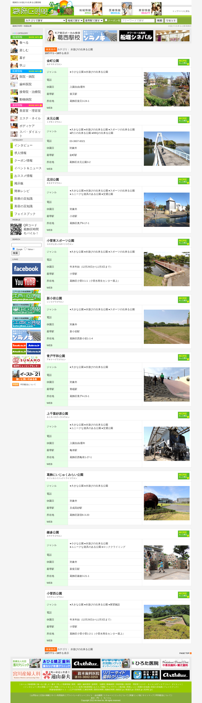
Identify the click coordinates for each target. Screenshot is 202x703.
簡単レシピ (22, 191)
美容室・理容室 (30, 110)
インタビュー (23, 145)
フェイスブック (25, 213)
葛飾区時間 (17, 26)
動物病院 (25, 99)
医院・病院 (27, 76)
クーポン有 (112, 20)
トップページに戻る (181, 11)
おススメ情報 (23, 175)
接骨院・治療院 (30, 91)
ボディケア (27, 126)
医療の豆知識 (23, 198)
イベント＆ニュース (28, 168)
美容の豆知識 (23, 206)
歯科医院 (25, 84)
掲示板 (18, 183)
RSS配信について (28, 384)
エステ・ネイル (30, 118)
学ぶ (22, 65)
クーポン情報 (23, 160)
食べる (24, 42)
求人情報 (20, 153)
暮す (22, 57)
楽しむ (24, 50)
